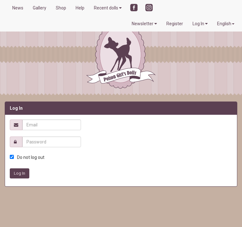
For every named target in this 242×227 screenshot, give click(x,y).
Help (80, 7)
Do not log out (30, 157)
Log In (200, 23)
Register (174, 23)
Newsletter (144, 23)
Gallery (39, 7)
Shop (61, 7)
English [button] (225, 23)
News (17, 7)
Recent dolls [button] (108, 7)
